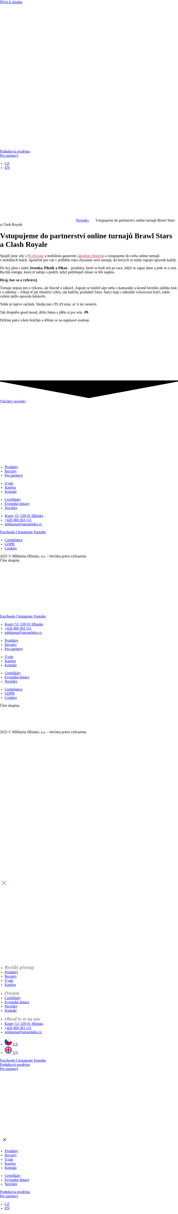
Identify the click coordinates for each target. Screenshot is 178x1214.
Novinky (82, 220)
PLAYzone (35, 256)
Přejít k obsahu (11, 2)
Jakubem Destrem (90, 256)
